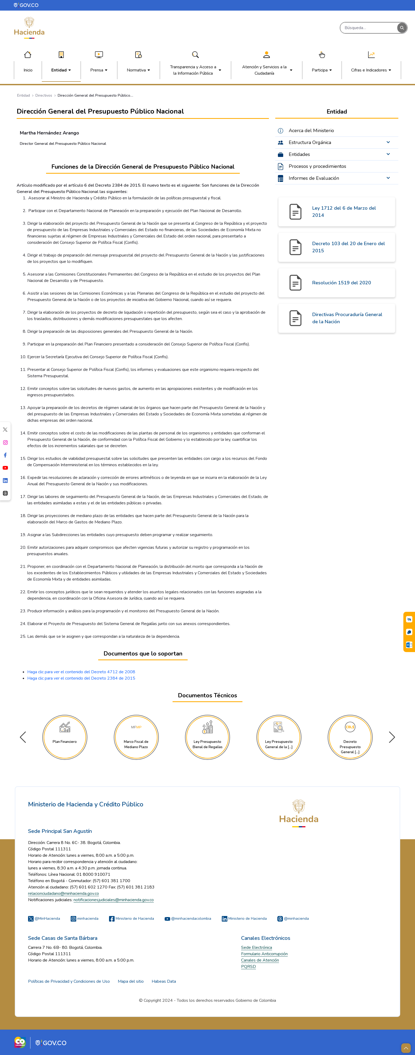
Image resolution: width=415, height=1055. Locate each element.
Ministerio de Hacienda (131, 918)
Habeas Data (164, 981)
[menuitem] (28, 70)
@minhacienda (293, 918)
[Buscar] (368, 28)
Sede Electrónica (256, 947)
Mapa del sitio (131, 981)
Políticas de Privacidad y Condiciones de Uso (69, 981)
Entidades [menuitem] (299, 154)
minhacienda (84, 918)
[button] (392, 737)
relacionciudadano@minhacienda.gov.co (63, 893)
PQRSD (248, 966)
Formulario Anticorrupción (264, 954)
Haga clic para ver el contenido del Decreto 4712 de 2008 (81, 672)
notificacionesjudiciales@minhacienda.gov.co (114, 900)
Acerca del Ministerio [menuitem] (311, 130)
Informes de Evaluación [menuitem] (314, 178)
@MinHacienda (44, 918)
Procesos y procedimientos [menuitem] (317, 166)
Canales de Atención (260, 960)
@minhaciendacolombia (188, 918)
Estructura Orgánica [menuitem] (310, 142)
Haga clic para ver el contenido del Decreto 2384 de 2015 (81, 678)
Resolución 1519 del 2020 (341, 283)
